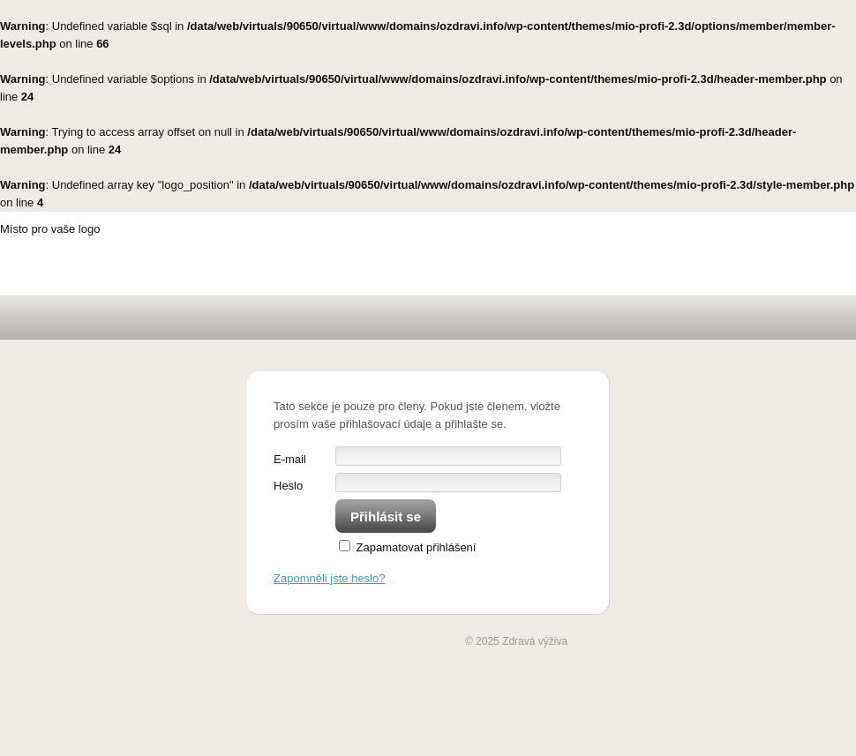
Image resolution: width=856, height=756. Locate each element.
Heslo (288, 485)
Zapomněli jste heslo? (329, 578)
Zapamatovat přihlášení (407, 547)
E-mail (290, 459)
